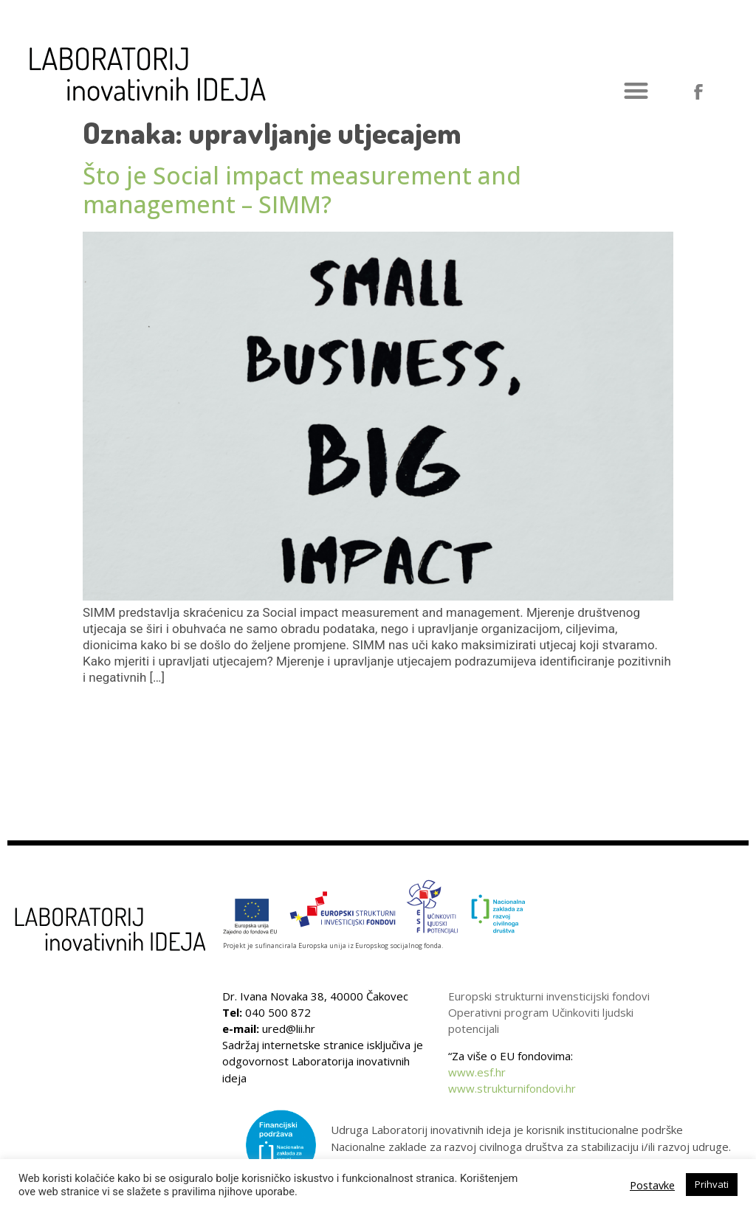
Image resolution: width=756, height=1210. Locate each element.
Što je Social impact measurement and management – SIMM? (302, 189)
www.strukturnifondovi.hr (512, 1088)
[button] (636, 91)
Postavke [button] (652, 1185)
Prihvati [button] (712, 1184)
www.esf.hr (477, 1072)
